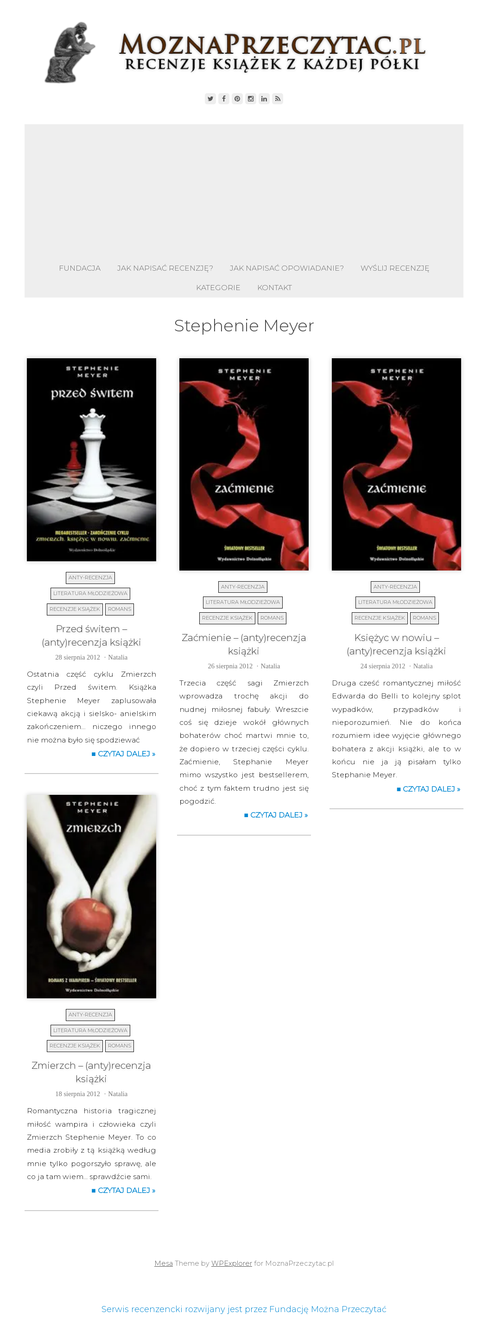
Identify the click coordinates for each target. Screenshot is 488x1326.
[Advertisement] (244, 189)
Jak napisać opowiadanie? (287, 268)
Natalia (117, 657)
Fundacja (80, 268)
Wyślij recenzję (395, 268)
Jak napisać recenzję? (165, 268)
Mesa (163, 1263)
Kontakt (274, 287)
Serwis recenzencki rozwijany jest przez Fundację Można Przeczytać (244, 1309)
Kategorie (218, 287)
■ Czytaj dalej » (123, 753)
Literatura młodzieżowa (90, 593)
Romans (119, 609)
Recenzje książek (75, 609)
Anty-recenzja (90, 577)
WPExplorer (231, 1263)
